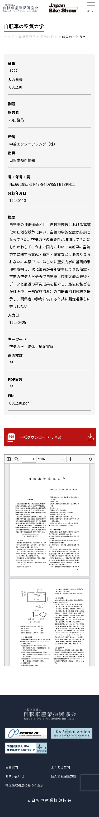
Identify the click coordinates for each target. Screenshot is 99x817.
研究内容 (47, 36)
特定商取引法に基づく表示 (24, 785)
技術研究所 (27, 36)
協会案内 (11, 767)
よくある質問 (60, 767)
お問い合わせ (14, 776)
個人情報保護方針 (63, 776)
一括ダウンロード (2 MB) (40, 437)
